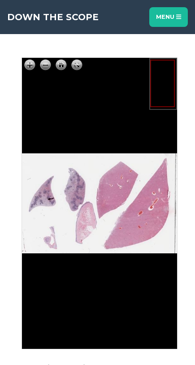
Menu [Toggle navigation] (168, 16)
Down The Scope (53, 17)
